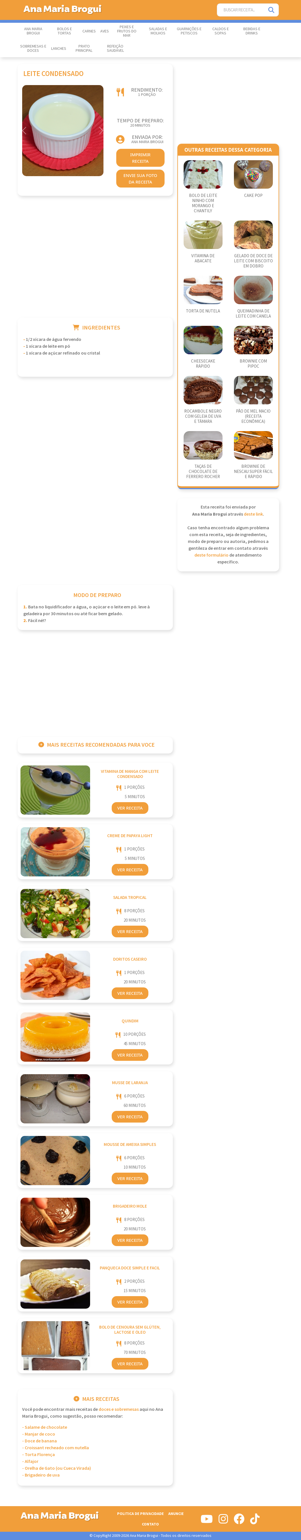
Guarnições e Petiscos (189, 31)
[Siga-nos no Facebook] (239, 1521)
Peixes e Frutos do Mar (126, 31)
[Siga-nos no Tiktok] (255, 1521)
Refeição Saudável (115, 48)
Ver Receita (130, 808)
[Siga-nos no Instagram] (223, 1521)
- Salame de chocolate (44, 1427)
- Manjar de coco (38, 1434)
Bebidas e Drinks (251, 31)
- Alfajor (30, 1462)
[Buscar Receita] (241, 10)
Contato (150, 1524)
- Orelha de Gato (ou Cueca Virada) (56, 1468)
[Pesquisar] (272, 10)
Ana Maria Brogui (33, 31)
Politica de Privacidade (140, 1513)
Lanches (58, 48)
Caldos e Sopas (220, 31)
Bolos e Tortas (64, 31)
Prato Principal (84, 48)
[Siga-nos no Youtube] (207, 1521)
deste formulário (211, 555)
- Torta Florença (38, 1455)
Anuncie (176, 1513)
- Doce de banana (39, 1441)
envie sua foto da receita (140, 178)
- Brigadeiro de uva (41, 1475)
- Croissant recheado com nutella (55, 1448)
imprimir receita (140, 158)
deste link (253, 514)
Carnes (89, 31)
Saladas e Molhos (158, 31)
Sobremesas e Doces (33, 48)
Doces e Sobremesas (119, 1410)
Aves (104, 31)
